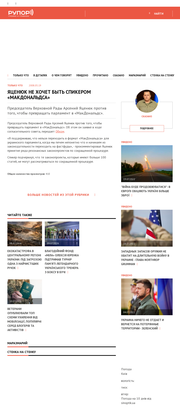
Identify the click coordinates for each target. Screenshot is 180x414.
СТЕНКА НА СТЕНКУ (162, 75)
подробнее (146, 128)
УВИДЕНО (82, 75)
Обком (60, 131)
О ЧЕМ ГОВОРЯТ (62, 75)
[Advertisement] (90, 45)
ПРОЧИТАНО (100, 75)
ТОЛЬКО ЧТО (21, 75)
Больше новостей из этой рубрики (62, 195)
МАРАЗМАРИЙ (137, 75)
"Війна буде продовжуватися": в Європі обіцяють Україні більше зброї (146, 191)
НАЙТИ (158, 13)
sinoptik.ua (128, 403)
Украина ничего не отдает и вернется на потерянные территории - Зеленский (144, 323)
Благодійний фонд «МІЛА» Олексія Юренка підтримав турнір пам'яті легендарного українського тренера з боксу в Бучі (60, 265)
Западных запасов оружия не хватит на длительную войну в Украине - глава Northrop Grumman (145, 257)
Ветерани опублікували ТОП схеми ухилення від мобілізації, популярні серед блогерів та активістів (23, 328)
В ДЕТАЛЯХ (40, 75)
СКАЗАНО (118, 75)
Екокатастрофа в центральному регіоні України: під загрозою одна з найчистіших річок (24, 259)
